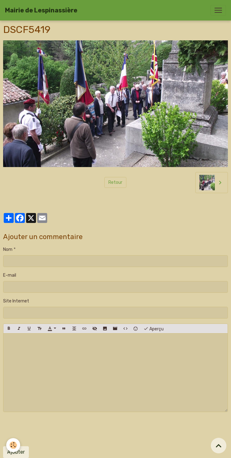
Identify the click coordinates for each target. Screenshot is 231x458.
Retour (115, 182)
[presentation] (50, 429)
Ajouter (16, 452)
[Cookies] (13, 445)
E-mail (9, 275)
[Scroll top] (218, 445)
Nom (7, 249)
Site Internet (16, 301)
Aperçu (153, 328)
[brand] (41, 10)
